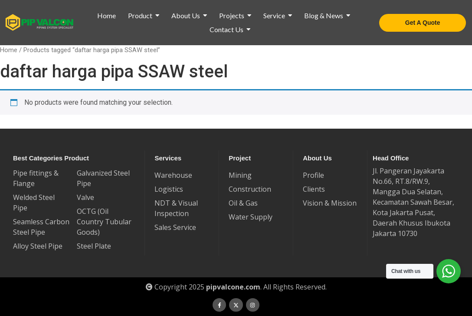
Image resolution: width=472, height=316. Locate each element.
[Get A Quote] (422, 23)
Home (8, 50)
